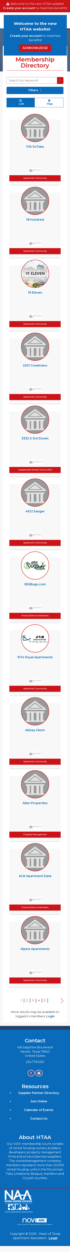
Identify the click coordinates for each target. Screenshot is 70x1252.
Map (49, 102)
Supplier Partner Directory (38, 1093)
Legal (53, 1238)
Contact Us (38, 1118)
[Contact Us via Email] (39, 1073)
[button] (60, 80)
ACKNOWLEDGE (35, 48)
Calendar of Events (38, 1110)
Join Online (38, 1101)
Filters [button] (35, 90)
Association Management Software (35, 1221)
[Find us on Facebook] (31, 1073)
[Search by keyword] (32, 80)
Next (62, 1001)
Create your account (19, 8)
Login (50, 1016)
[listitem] (35, 148)
